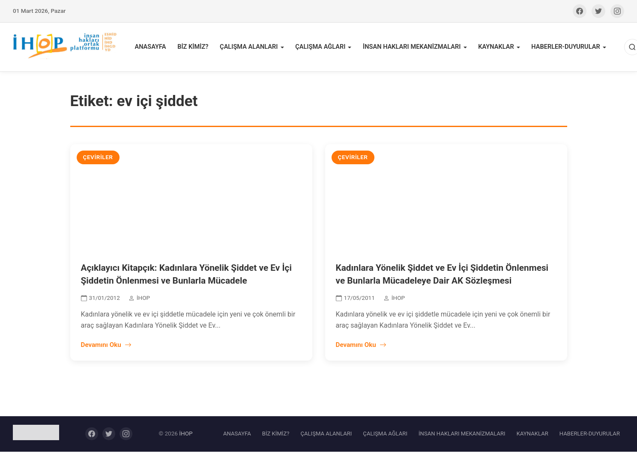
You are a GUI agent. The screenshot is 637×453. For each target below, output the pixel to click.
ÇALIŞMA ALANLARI (250, 47)
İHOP (185, 435)
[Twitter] (598, 11)
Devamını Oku (106, 346)
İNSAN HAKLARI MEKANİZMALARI (411, 47)
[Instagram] (617, 11)
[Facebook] (579, 11)
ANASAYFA (153, 47)
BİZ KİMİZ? (195, 47)
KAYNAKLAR (493, 47)
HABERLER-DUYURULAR (563, 47)
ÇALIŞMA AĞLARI (321, 47)
